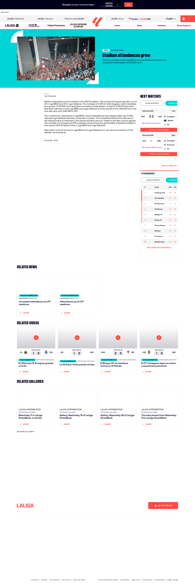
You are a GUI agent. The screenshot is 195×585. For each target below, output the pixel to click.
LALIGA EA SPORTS (152, 103)
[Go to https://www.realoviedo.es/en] (155, 12)
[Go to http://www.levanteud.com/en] (90, 12)
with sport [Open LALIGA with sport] (45, 19)
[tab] (151, 103)
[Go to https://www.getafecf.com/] (72, 12)
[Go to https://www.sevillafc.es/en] (173, 12)
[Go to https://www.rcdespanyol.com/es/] (118, 12)
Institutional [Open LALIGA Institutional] (15, 19)
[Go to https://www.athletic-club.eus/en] (16, 12)
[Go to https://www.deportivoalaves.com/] (44, 12)
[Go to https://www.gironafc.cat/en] (81, 12)
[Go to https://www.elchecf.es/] (53, 12)
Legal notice (135, 580)
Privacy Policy (147, 580)
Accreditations (54, 580)
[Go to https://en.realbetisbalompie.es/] (136, 12)
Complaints (35, 580)
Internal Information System (108, 580)
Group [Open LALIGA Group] (117, 19)
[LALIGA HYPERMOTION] (34, 25)
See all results (169, 166)
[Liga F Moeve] (56, 25)
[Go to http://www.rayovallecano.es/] (99, 12)
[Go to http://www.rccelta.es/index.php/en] (109, 12)
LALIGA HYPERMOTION (177, 103)
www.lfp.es (60, 132)
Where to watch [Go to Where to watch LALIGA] (74, 19)
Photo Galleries (184, 26)
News (139, 26)
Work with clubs (79, 580)
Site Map (44, 580)
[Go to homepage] (97, 28)
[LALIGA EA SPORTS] (12, 25)
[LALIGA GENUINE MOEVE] (78, 25)
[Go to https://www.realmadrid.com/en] (146, 12)
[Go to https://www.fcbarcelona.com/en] (62, 12)
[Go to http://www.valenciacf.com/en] (183, 12)
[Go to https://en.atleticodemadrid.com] (25, 12)
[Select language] (170, 19)
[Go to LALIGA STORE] (139, 18)
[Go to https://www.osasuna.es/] (35, 12)
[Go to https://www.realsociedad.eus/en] (164, 12)
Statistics (162, 26)
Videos (117, 26)
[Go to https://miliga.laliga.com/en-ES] (187, 18)
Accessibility (124, 580)
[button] (12, 25)
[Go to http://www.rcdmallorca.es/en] (127, 12)
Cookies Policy (159, 580)
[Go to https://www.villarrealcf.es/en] (192, 12)
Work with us (66, 580)
